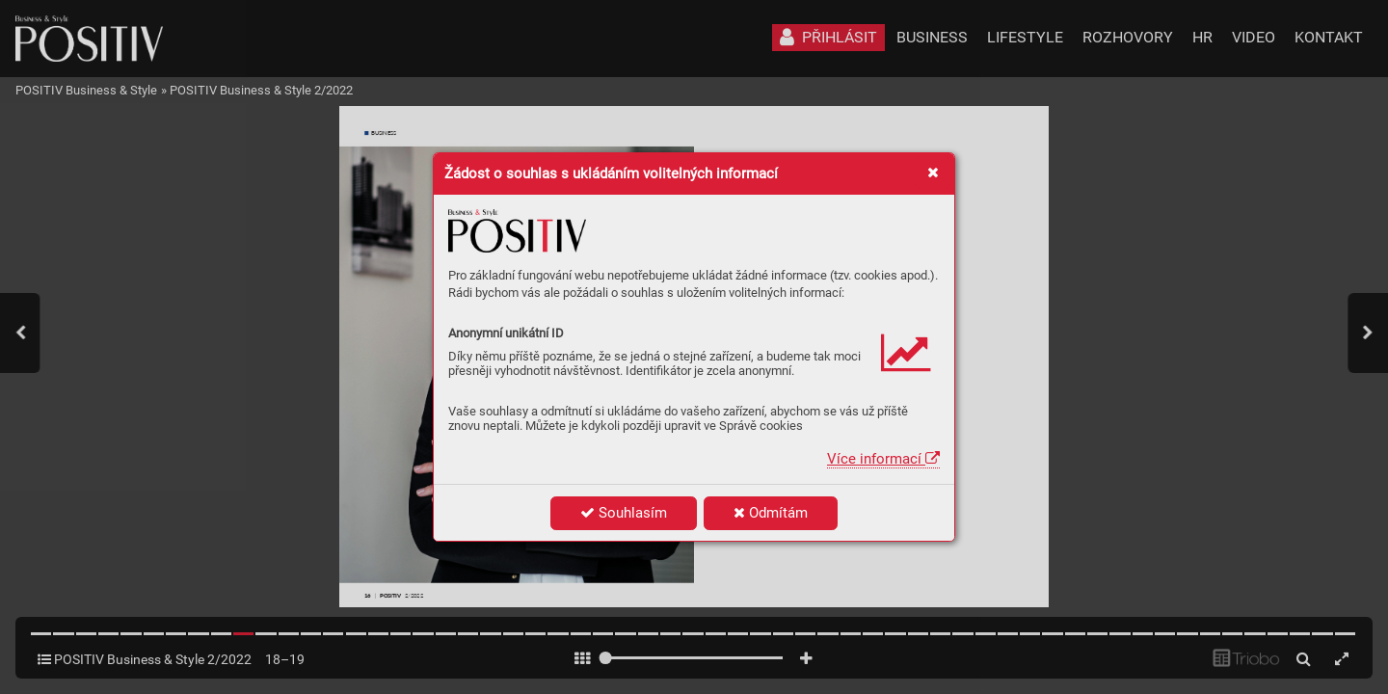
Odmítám (771, 512)
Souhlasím (623, 512)
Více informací (883, 458)
